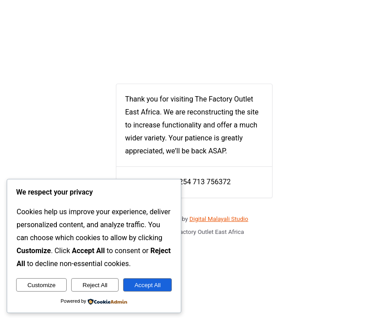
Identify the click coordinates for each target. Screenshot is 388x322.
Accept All (147, 285)
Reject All (95, 285)
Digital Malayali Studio (218, 219)
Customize (41, 285)
